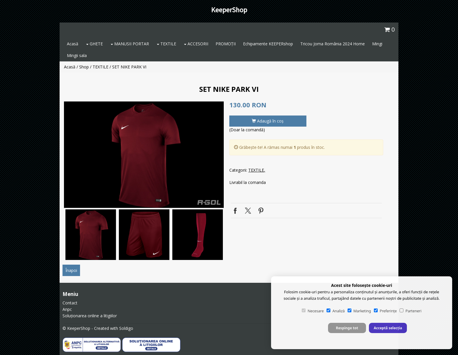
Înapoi (71, 270)
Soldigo (126, 328)
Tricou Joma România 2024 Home (332, 43)
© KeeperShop (76, 328)
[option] (144, 154)
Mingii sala (77, 55)
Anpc (67, 309)
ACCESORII (196, 43)
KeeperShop (229, 9)
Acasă (72, 43)
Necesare (313, 310)
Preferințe (385, 310)
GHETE (94, 43)
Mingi (377, 43)
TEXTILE (166, 43)
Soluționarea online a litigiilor (90, 315)
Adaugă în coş (268, 121)
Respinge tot (347, 327)
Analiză (336, 310)
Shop (84, 67)
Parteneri (410, 310)
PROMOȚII (226, 43)
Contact (70, 303)
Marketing (359, 310)
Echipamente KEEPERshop (268, 43)
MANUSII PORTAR (130, 43)
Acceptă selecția (388, 327)
